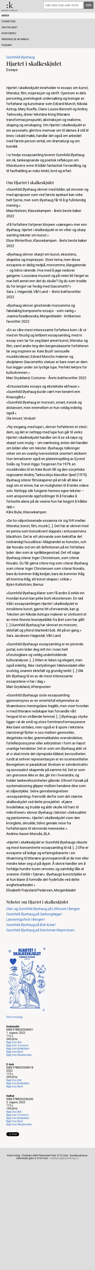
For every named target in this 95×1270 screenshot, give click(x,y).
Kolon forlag (10, 6)
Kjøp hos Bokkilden (17, 1048)
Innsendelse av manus (15, 39)
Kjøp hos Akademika (19, 1054)
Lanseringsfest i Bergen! (25, 919)
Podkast (7, 45)
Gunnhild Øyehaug (20, 57)
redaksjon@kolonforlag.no (64, 1158)
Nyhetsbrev (9, 33)
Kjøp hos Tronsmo (17, 1045)
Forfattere (9, 21)
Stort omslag (14, 1017)
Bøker (5, 15)
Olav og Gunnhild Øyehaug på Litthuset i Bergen (43, 909)
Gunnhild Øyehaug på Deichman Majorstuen (40, 930)
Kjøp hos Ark (14, 1042)
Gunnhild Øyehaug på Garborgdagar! (34, 914)
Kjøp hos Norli (14, 1051)
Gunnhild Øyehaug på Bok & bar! (31, 925)
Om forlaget (10, 27)
